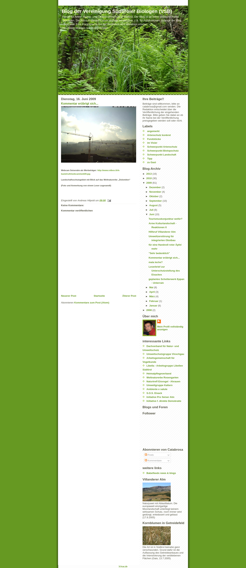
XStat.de (123, 566)
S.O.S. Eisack (154, 393)
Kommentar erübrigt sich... (79, 103)
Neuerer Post (68, 295)
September (156, 200)
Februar (154, 301)
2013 (149, 173)
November (155, 191)
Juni (152, 214)
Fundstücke (154, 139)
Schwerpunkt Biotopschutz (163, 150)
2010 (149, 178)
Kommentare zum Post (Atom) (91, 302)
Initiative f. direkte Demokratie (163, 401)
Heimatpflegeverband (158, 373)
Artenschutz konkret (159, 135)
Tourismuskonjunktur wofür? (165, 218)
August (153, 205)
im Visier (152, 142)
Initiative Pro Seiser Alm (160, 397)
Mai (151, 287)
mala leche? (155, 262)
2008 (149, 310)
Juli (151, 209)
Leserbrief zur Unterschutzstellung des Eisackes (164, 270)
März (152, 296)
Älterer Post (129, 295)
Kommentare (153, 460)
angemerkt (153, 131)
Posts (149, 454)
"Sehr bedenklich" (159, 253)
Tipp (149, 158)
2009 (149, 182)
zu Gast (151, 162)
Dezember (155, 187)
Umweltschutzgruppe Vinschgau (165, 354)
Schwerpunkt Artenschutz (162, 146)
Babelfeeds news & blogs (161, 473)
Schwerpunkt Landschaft (161, 154)
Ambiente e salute (156, 389)
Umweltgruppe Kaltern (159, 385)
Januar (153, 305)
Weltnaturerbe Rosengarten (162, 377)
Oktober (154, 196)
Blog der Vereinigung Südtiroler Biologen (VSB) (117, 11)
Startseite (99, 295)
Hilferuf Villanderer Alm (162, 231)
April (152, 291)
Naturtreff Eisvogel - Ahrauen (163, 381)
